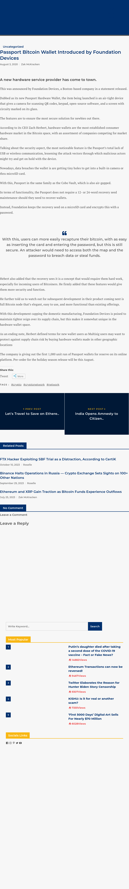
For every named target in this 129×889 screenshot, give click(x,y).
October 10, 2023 (10, 464)
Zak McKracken (30, 64)
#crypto (16, 384)
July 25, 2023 (7, 497)
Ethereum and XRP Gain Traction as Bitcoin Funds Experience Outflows (61, 492)
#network (53, 384)
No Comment (13, 508)
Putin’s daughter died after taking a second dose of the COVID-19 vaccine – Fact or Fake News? (95, 651)
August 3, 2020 (9, 64)
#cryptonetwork (34, 384)
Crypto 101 (114, 17)
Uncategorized (13, 46)
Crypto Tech (115, 22)
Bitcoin (112, 13)
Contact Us (115, 31)
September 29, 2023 (12, 483)
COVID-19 (113, 26)
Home (111, 4)
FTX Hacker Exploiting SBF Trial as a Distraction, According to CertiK (58, 459)
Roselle (27, 464)
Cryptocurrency (118, 8)
